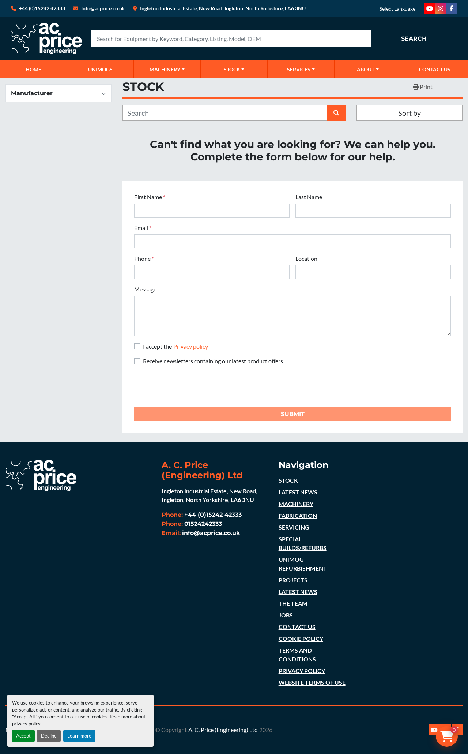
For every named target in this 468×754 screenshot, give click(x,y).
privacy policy (26, 724)
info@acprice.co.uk (211, 533)
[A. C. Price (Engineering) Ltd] (40, 474)
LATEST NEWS (298, 492)
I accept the (175, 346)
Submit (293, 414)
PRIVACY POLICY (302, 670)
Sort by (409, 112)
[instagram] (440, 8)
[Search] (231, 38)
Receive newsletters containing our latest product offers (213, 360)
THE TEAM (293, 603)
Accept (23, 736)
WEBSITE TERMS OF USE (312, 682)
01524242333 (203, 523)
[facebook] (451, 8)
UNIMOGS (100, 69)
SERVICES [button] (298, 69)
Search (414, 38)
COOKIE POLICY (301, 638)
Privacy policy (190, 346)
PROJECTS (293, 579)
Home (33, 69)
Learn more (79, 736)
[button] (167, 69)
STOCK (288, 480)
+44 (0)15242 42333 (42, 8)
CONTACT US (434, 69)
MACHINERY (165, 69)
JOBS (286, 615)
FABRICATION (298, 515)
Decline (49, 736)
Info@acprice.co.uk (103, 8)
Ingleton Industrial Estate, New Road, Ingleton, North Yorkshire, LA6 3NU (223, 8)
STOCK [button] (232, 69)
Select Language (397, 8)
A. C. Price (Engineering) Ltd (223, 729)
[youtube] (429, 8)
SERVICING (294, 527)
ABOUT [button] (365, 69)
